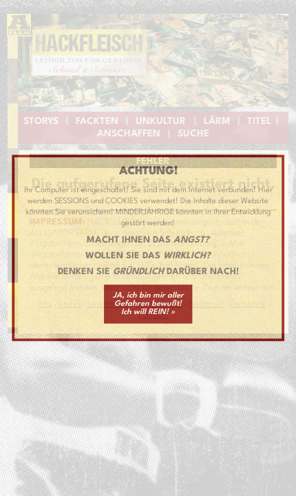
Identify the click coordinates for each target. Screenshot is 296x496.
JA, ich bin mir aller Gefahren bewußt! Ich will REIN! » (148, 303)
